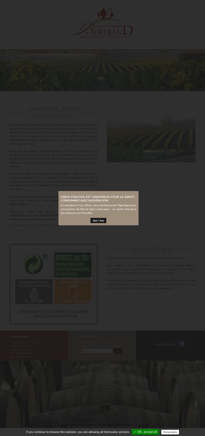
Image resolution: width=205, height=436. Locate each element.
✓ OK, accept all (145, 432)
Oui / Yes (102, 221)
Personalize (170, 432)
